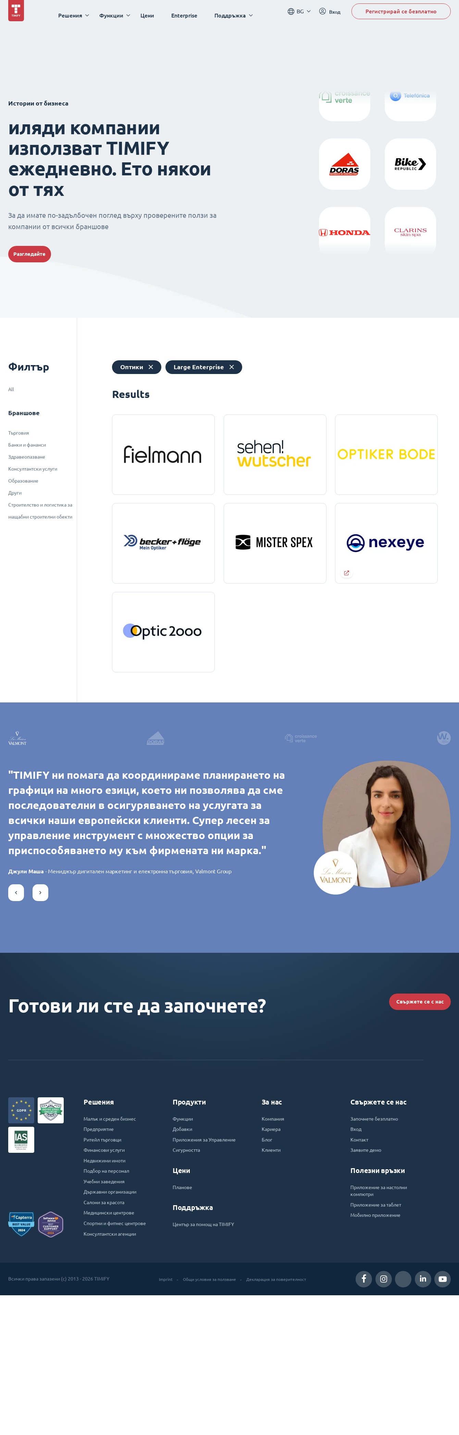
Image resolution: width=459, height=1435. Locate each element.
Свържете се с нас (409, 1114)
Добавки (184, 1248)
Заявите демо (368, 1272)
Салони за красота (107, 1330)
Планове (184, 1318)
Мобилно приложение (379, 1341)
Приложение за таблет (379, 1330)
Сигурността (188, 1280)
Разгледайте (39, 254)
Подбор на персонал (110, 1295)
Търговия (18, 433)
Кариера (272, 1248)
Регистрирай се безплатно (401, 15)
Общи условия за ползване (205, 1418)
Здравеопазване (26, 457)
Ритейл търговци (106, 1260)
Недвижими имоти (108, 1283)
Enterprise (190, 15)
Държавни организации (114, 1318)
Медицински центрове (113, 1341)
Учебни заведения (108, 1306)
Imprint (157, 1418)
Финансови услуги (107, 1272)
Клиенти (273, 1272)
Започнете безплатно (377, 1237)
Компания (275, 1237)
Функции (184, 1237)
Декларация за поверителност (280, 1418)
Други (15, 493)
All (11, 389)
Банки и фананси (27, 445)
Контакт (360, 1260)
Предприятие (101, 1248)
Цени (153, 15)
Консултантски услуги (32, 469)
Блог (268, 1260)
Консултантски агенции (114, 1373)
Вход (356, 1248)
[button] (16, 1003)
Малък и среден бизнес (114, 1237)
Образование (23, 481)
